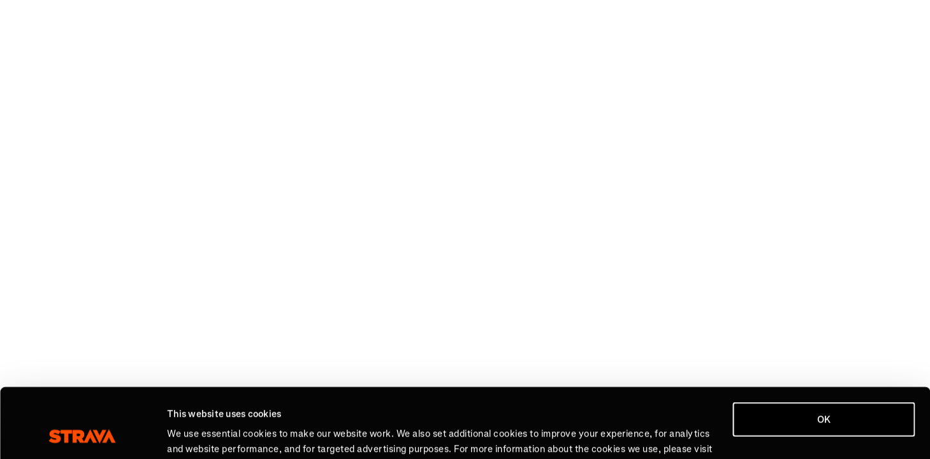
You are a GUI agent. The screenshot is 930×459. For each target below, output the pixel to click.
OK (824, 354)
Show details (194, 434)
